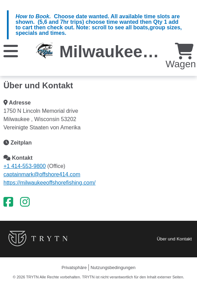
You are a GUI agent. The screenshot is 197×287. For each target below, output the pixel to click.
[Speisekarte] (10, 50)
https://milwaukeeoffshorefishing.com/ (49, 183)
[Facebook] (8, 202)
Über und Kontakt (174, 238)
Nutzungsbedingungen (113, 267)
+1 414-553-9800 (24, 166)
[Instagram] (25, 202)
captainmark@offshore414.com (41, 174)
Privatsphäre (74, 267)
